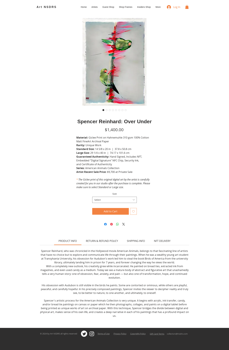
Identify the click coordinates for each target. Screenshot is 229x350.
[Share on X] (123, 224)
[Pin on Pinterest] (111, 224)
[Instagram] (92, 334)
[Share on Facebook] (105, 224)
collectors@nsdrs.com (177, 333)
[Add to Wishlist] (133, 211)
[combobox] (114, 200)
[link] (68, 241)
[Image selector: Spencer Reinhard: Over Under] (103, 110)
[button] (187, 7)
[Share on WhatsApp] (117, 224)
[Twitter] (84, 334)
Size (114, 193)
